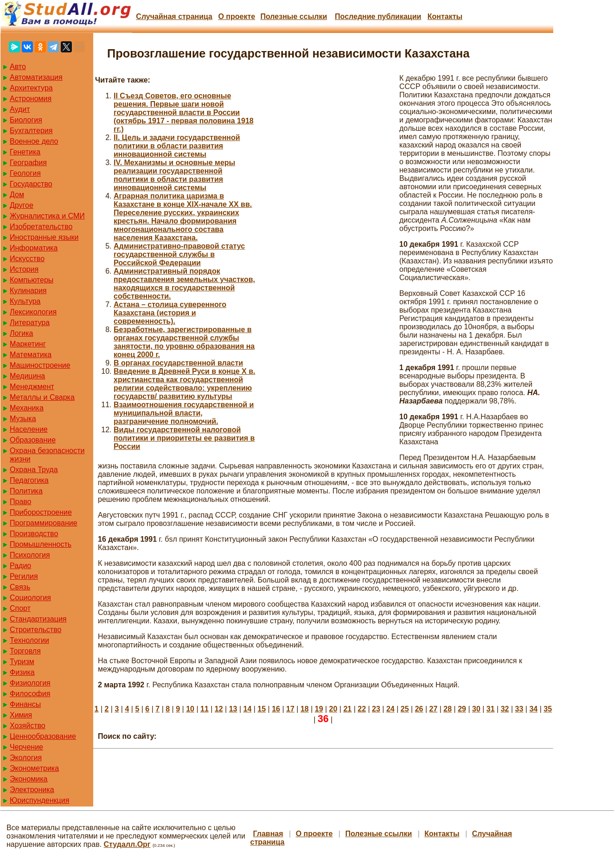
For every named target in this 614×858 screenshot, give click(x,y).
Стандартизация (38, 619)
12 (219, 709)
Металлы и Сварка (42, 397)
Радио (20, 566)
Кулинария (28, 291)
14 (247, 709)
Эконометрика (34, 768)
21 (347, 709)
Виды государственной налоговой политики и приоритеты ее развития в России (184, 438)
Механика (27, 408)
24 (390, 709)
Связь (20, 587)
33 (519, 709)
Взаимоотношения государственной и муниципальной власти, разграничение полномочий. (184, 413)
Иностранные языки (44, 237)
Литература (30, 323)
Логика (21, 333)
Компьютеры (31, 280)
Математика (30, 355)
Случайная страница (174, 16)
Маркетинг (28, 344)
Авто (18, 66)
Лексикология (33, 312)
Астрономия (30, 98)
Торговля (25, 651)
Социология (30, 598)
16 (276, 709)
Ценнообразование (43, 736)
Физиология (30, 683)
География (28, 162)
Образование (33, 440)
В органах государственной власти (178, 363)
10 (190, 709)
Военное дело (34, 141)
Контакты (445, 16)
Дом (17, 194)
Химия (21, 715)
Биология (26, 120)
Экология (26, 758)
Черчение (26, 747)
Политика (26, 491)
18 (305, 709)
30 (476, 709)
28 (447, 709)
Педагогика (29, 480)
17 (290, 709)
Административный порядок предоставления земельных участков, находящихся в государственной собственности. (184, 283)
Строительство (35, 630)
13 (233, 709)
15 (261, 709)
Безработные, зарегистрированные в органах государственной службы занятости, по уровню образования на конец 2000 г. (184, 342)
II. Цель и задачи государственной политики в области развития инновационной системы (177, 146)
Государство (31, 184)
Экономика (29, 779)
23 (376, 709)
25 (405, 709)
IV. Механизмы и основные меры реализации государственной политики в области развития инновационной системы (174, 175)
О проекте (236, 16)
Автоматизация (36, 77)
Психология (30, 555)
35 (548, 709)
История (24, 269)
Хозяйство (27, 726)
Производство (34, 534)
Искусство (27, 259)
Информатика (34, 248)
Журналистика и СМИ (47, 216)
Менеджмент (32, 387)
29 (462, 709)
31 (490, 709)
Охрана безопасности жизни (47, 455)
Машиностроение (40, 365)
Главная (268, 834)
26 (419, 709)
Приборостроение (41, 512)
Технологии (29, 640)
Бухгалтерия (31, 130)
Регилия (24, 576)
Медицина (27, 376)
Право (21, 502)
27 (433, 709)
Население (29, 429)
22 (362, 709)
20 (333, 709)
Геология (25, 173)
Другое (21, 205)
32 (505, 709)
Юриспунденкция (39, 800)
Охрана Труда (34, 470)
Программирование (43, 523)
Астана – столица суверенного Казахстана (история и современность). (170, 313)
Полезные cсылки (293, 16)
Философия (30, 694)
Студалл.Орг (127, 844)
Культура (25, 301)
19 (319, 709)
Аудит (20, 109)
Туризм (22, 662)
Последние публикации (378, 16)
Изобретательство (41, 227)
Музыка (23, 419)
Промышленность (40, 544)
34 (533, 709)
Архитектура (31, 88)
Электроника (32, 790)
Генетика (25, 152)
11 (204, 709)
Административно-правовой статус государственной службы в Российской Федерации (179, 254)
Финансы (25, 704)
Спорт (20, 608)
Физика (22, 672)
